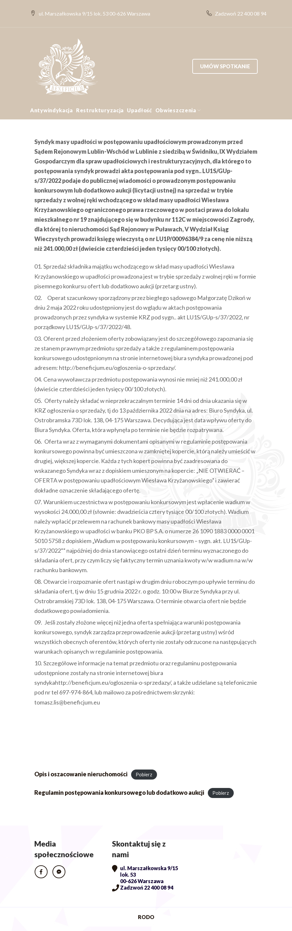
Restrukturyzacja (100, 99)
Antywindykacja (51, 99)
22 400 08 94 (248, 8)
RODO (146, 906)
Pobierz (144, 764)
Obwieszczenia (175, 99)
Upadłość (139, 99)
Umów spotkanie (225, 55)
